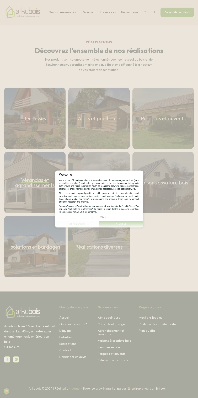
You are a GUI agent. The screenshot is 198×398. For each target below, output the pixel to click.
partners (79, 180)
